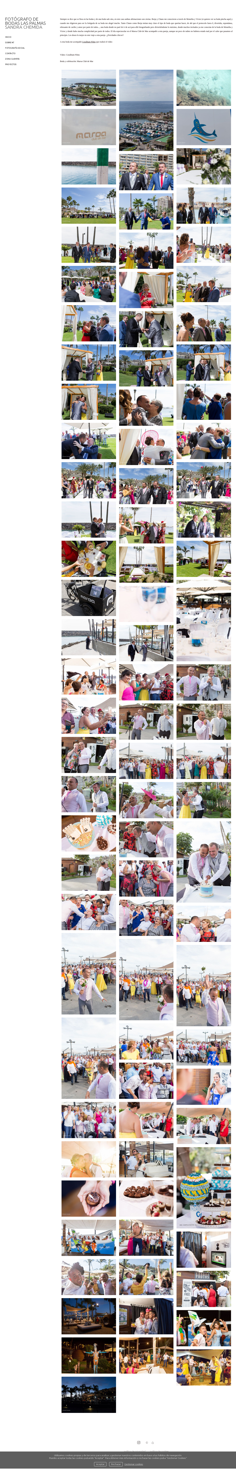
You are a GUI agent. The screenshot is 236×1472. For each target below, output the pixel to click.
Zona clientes (12, 59)
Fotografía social (15, 48)
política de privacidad (135, 1451)
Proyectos (10, 64)
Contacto (10, 53)
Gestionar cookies (133, 1464)
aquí (228, 19)
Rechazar (116, 1464)
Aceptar (100, 1464)
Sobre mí (9, 43)
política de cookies (159, 1451)
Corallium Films (89, 42)
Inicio (8, 37)
